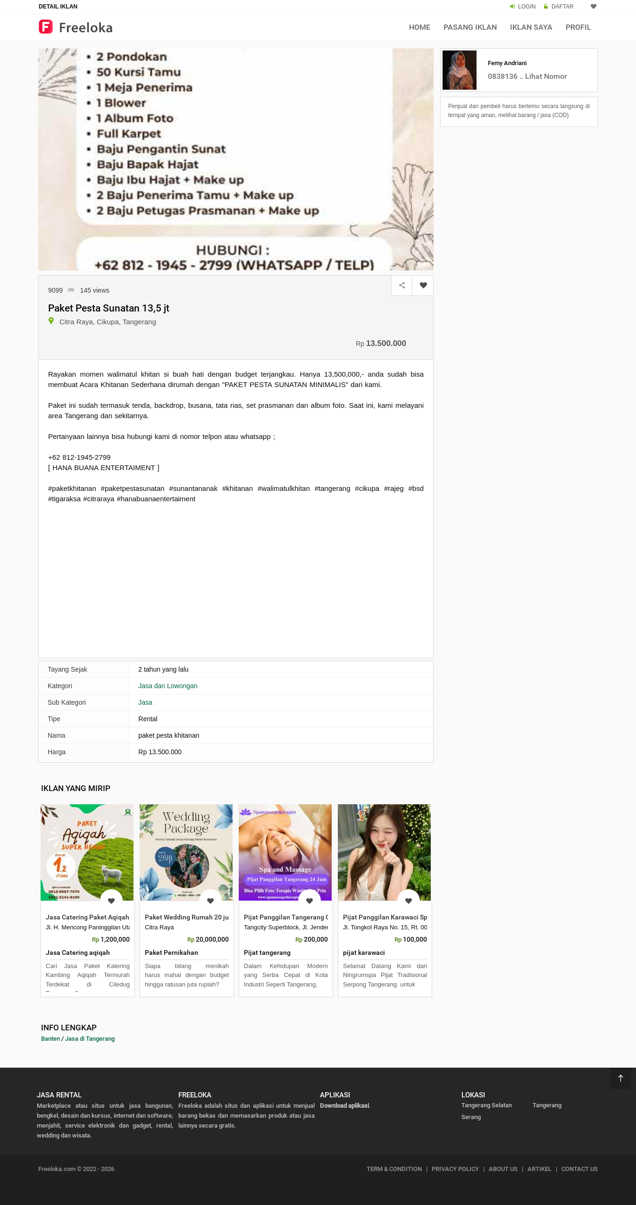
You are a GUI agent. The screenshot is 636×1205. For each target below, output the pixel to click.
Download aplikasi (344, 1105)
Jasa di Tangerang (90, 1038)
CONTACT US (579, 1168)
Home (419, 27)
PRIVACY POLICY (455, 1168)
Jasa (145, 702)
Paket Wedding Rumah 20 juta (190, 917)
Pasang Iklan (470, 27)
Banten (50, 1038)
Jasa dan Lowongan (167, 686)
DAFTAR (563, 6)
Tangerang (547, 1105)
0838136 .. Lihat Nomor (527, 76)
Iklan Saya (531, 27)
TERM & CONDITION (394, 1168)
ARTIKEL (539, 1168)
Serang (471, 1117)
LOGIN (527, 6)
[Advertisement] (236, 580)
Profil (578, 27)
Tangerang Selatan (486, 1105)
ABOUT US (503, 1168)
